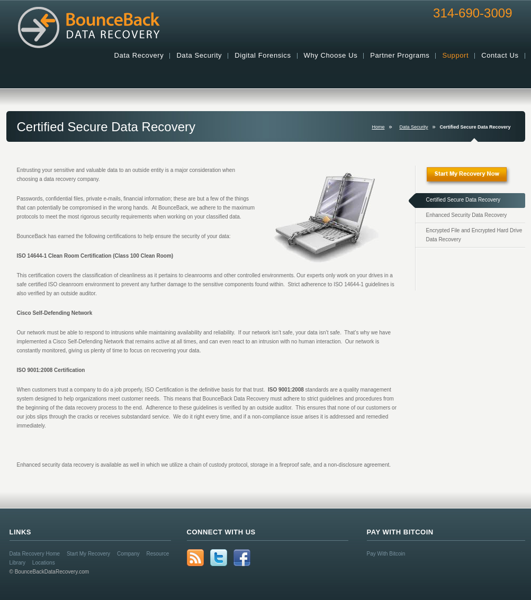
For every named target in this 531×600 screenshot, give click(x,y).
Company (128, 554)
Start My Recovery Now (475, 179)
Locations (43, 563)
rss (195, 557)
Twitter (218, 557)
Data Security (413, 127)
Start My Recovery (88, 554)
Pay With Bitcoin (386, 554)
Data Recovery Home (35, 554)
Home (378, 127)
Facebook (241, 557)
